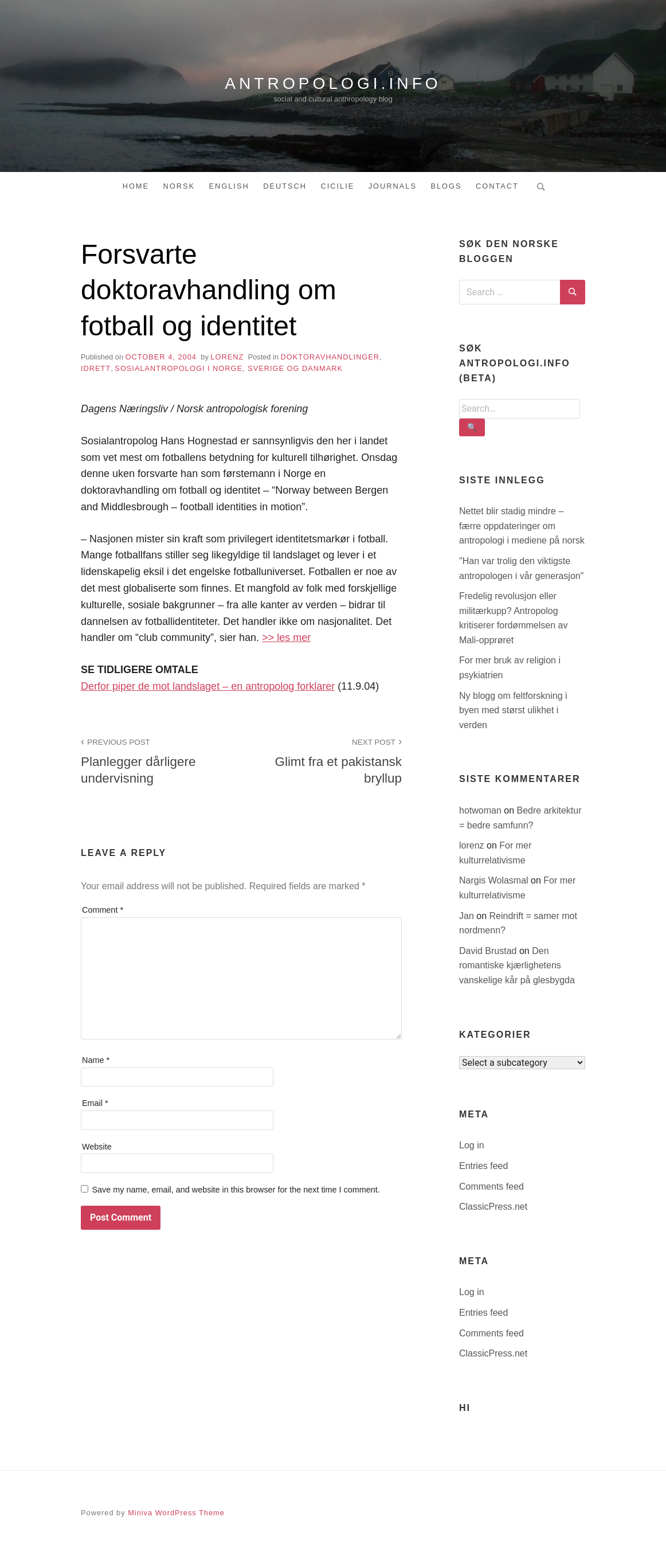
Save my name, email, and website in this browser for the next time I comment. (235, 1189)
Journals (393, 186)
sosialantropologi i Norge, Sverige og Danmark (229, 368)
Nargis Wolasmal (495, 880)
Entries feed (483, 1166)
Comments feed (491, 1186)
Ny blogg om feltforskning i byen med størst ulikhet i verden (513, 710)
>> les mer (286, 637)
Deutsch (285, 186)
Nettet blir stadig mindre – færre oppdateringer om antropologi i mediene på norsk (522, 525)
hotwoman (481, 810)
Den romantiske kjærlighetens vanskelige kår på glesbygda (517, 965)
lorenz (227, 357)
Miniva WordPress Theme (176, 1512)
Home (136, 186)
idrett (96, 368)
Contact (497, 186)
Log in (471, 1145)
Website (97, 1146)
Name (95, 1060)
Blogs (445, 186)
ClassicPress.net (493, 1206)
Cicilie (337, 186)
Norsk (179, 186)
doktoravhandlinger (330, 357)
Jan (467, 916)
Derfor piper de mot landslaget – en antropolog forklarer (208, 686)
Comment (102, 909)
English (229, 186)
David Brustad (489, 951)
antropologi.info (333, 83)
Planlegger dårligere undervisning (155, 760)
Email (95, 1103)
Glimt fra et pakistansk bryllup (328, 760)
